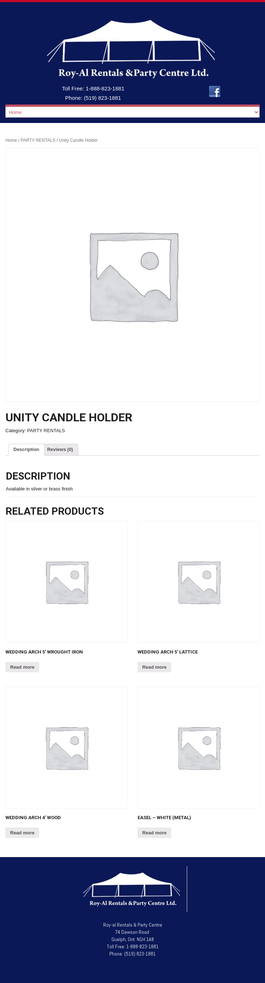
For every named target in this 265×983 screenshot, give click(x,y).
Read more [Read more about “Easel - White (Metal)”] (154, 832)
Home (11, 140)
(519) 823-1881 (102, 98)
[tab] (26, 450)
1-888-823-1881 (105, 88)
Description (26, 449)
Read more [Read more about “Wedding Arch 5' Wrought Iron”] (22, 667)
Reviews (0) (60, 449)
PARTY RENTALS (38, 140)
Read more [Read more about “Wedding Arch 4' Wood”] (22, 832)
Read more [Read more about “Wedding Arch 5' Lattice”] (154, 667)
